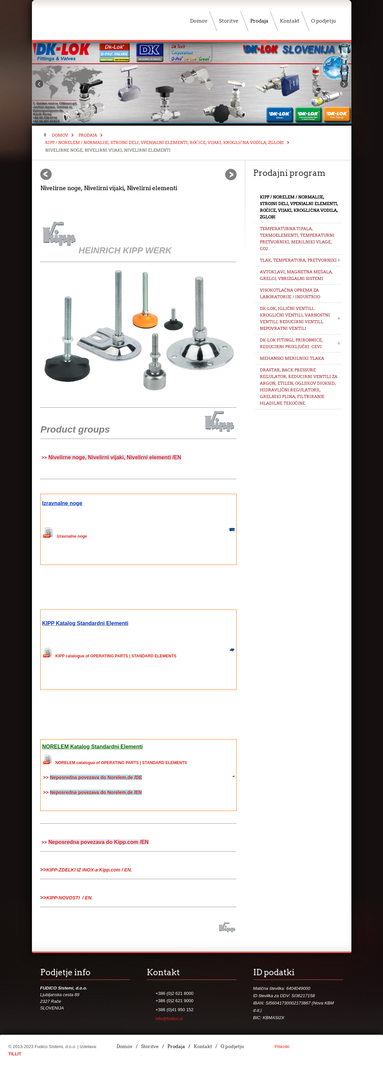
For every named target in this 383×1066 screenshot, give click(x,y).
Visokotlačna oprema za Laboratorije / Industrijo (290, 293)
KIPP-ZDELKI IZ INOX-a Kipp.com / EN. (89, 869)
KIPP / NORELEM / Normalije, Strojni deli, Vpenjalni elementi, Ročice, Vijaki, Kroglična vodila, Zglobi (164, 142)
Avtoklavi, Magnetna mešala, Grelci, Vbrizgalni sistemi (296, 275)
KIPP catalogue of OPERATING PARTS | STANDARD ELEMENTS (115, 656)
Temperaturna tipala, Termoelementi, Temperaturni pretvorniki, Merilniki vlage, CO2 (297, 238)
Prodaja (88, 135)
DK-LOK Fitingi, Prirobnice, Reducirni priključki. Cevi (291, 343)
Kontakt (203, 1046)
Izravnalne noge (72, 536)
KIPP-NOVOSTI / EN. (69, 897)
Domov (60, 135)
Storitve (150, 1046)
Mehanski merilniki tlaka (292, 358)
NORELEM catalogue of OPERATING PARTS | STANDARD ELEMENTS (121, 762)
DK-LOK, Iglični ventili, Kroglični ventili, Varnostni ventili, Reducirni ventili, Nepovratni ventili (295, 318)
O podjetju (232, 1046)
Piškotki (282, 1046)
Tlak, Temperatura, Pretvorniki (298, 260)
